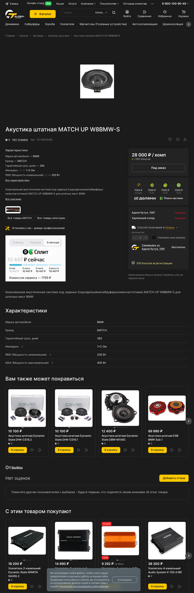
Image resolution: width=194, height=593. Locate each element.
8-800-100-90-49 (174, 3)
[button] (188, 421)
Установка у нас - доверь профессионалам (38, 228)
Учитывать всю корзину (168, 238)
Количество (138, 232)
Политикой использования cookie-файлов (84, 586)
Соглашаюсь (125, 579)
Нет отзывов (20, 139)
